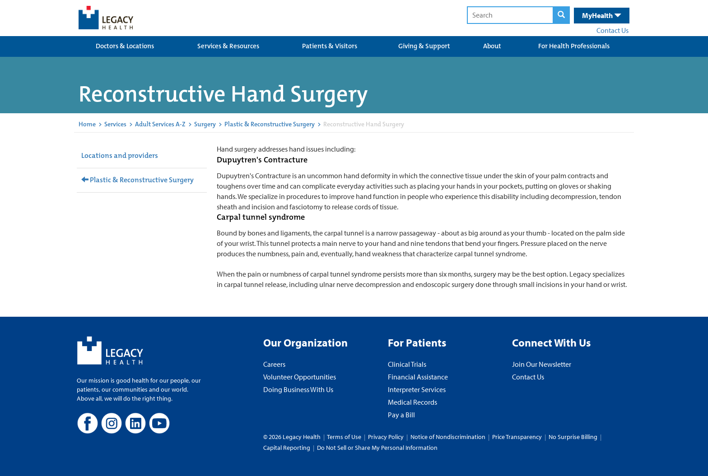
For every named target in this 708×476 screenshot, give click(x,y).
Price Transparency (517, 437)
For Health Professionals (574, 46)
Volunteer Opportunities (299, 376)
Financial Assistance (418, 376)
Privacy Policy (386, 437)
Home (87, 124)
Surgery (205, 124)
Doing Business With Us (298, 389)
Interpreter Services (417, 389)
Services (115, 124)
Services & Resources (228, 46)
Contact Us (612, 30)
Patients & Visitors (329, 46)
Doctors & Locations (125, 46)
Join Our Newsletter (541, 364)
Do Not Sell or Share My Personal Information (377, 448)
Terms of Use (345, 437)
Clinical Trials (407, 364)
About (492, 46)
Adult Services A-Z (160, 124)
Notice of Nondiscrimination (447, 437)
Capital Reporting (286, 448)
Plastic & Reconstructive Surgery (269, 124)
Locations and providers (119, 155)
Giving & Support (424, 46)
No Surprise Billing (573, 437)
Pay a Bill (401, 414)
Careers (274, 364)
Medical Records (412, 402)
